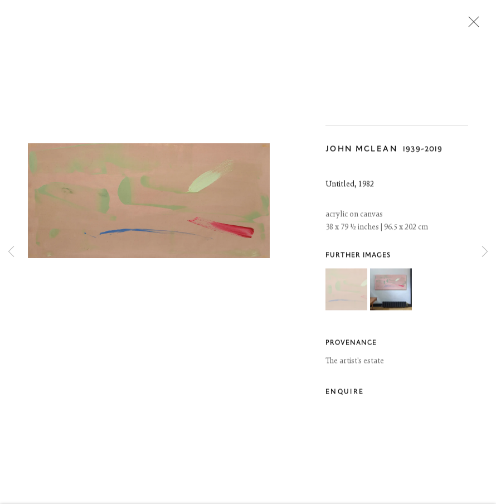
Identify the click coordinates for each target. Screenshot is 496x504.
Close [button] (471, 25)
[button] (346, 290)
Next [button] (485, 252)
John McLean (361, 150)
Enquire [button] (344, 393)
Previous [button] (11, 252)
